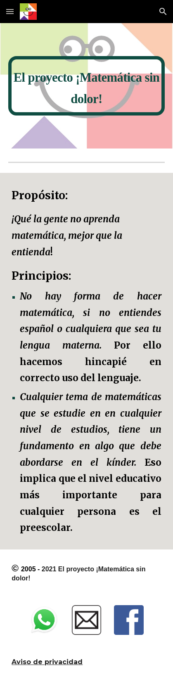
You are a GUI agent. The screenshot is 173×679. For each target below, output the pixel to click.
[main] (86, 86)
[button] (10, 11)
